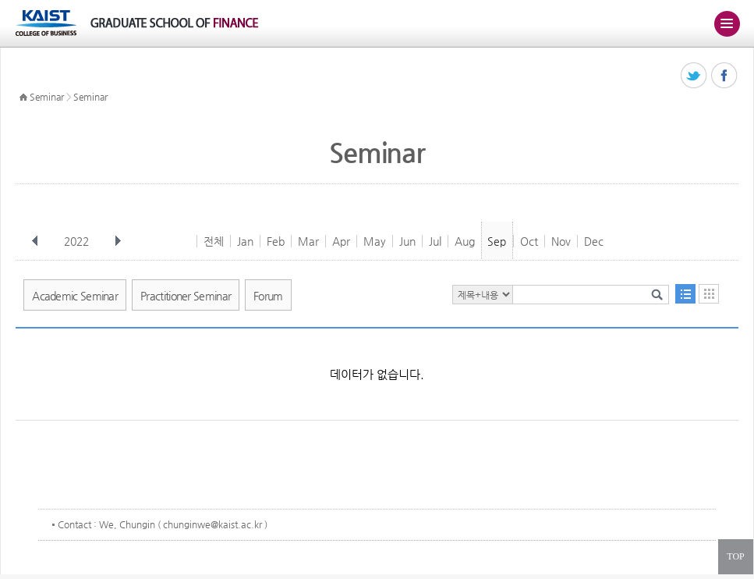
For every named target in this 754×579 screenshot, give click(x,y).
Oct (529, 241)
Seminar (47, 96)
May (374, 241)
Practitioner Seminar (185, 296)
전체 (214, 241)
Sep (496, 241)
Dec (594, 241)
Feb (276, 241)
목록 (685, 294)
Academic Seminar (75, 296)
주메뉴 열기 (726, 23)
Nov (561, 241)
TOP (735, 556)
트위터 (694, 76)
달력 (709, 294)
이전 (35, 241)
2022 (78, 241)
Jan (245, 241)
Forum (268, 296)
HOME (23, 97)
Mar (308, 241)
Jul (435, 241)
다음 (117, 241)
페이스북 (724, 76)
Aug (465, 241)
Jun (407, 241)
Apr (341, 241)
